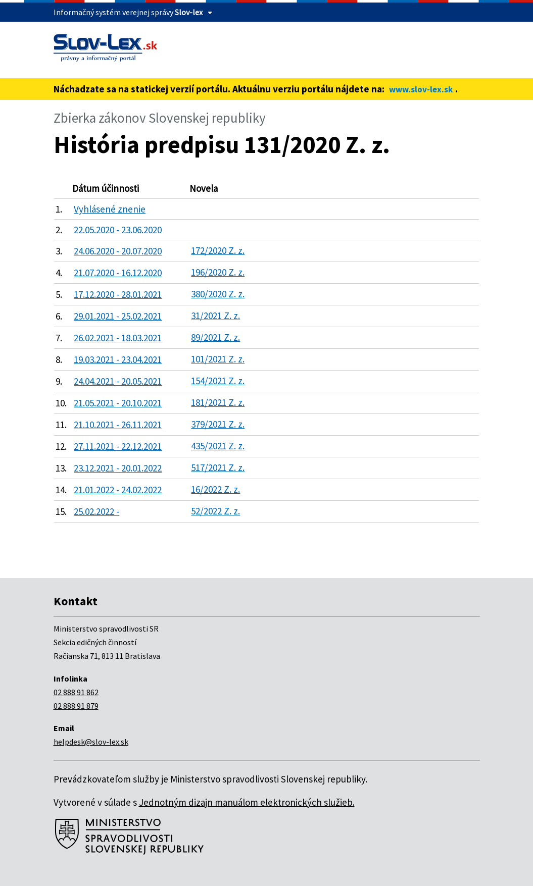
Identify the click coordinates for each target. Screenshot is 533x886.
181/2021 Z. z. (218, 402)
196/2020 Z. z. (218, 272)
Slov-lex (189, 12)
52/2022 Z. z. (215, 511)
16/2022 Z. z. (215, 489)
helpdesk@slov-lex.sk (91, 742)
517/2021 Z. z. (218, 467)
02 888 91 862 (76, 692)
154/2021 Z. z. (218, 381)
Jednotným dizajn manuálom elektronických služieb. (247, 802)
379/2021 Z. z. (218, 424)
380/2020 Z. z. (218, 294)
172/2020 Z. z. (218, 250)
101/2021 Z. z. (218, 359)
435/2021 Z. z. (218, 446)
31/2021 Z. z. (215, 315)
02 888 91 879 (76, 706)
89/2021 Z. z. (215, 337)
